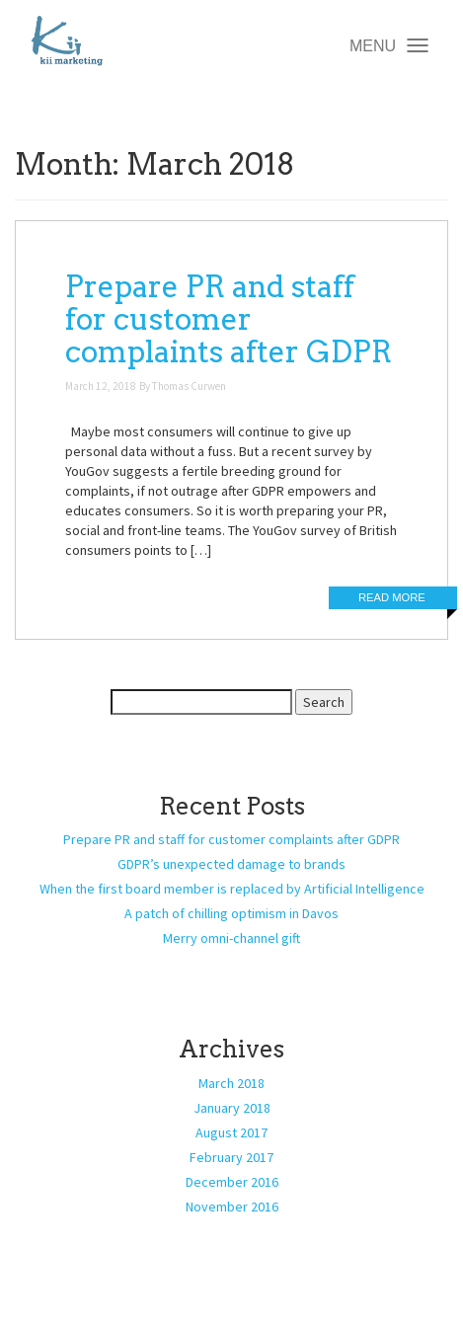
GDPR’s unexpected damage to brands (231, 864)
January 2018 (231, 1108)
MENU (388, 48)
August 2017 (231, 1132)
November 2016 (232, 1206)
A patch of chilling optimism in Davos (231, 913)
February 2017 (231, 1157)
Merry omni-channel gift (231, 938)
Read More (391, 597)
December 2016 (232, 1182)
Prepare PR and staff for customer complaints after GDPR (228, 319)
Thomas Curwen (189, 386)
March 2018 (231, 1083)
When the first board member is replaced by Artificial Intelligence (231, 888)
